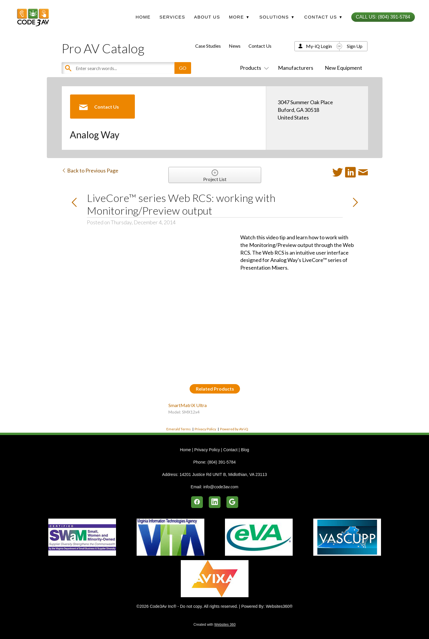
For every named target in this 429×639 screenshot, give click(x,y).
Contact (230, 449)
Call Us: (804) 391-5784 (383, 16)
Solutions (276, 16)
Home (142, 16)
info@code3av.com (220, 486)
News (235, 46)
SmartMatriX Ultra (187, 405)
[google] (232, 502)
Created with (214, 625)
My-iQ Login (319, 46)
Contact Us (260, 46)
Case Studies (208, 46)
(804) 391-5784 (222, 462)
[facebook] (197, 502)
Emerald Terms (178, 429)
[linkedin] (215, 502)
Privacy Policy (205, 429)
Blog (245, 449)
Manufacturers (295, 67)
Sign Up (354, 46)
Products (253, 67)
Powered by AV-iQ (234, 429)
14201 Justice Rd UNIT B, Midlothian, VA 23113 (223, 474)
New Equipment (343, 67)
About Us (207, 16)
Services (172, 16)
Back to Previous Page (90, 170)
